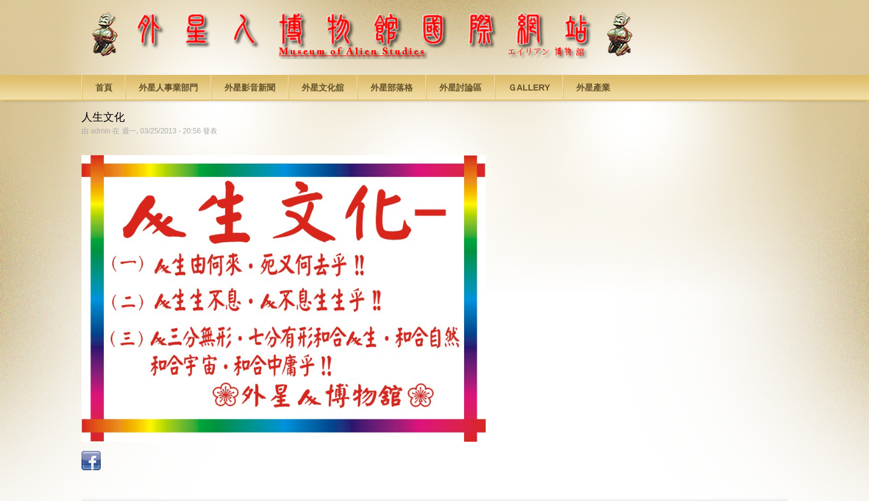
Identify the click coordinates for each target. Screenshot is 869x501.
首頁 (103, 87)
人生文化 (103, 117)
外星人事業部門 (168, 87)
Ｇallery (529, 87)
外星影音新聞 (249, 87)
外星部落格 (392, 87)
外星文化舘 (323, 87)
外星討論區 (460, 87)
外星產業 (593, 87)
